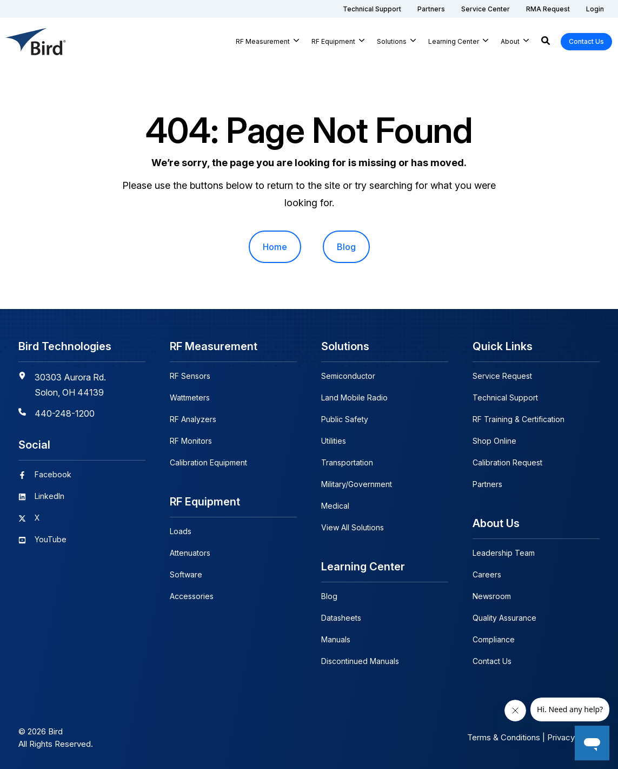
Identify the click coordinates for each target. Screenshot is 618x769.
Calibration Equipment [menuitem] (208, 462)
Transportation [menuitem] (347, 462)
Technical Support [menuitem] (505, 397)
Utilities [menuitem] (333, 440)
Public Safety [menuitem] (344, 419)
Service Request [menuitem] (502, 375)
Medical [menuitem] (335, 505)
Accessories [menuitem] (192, 596)
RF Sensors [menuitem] (190, 375)
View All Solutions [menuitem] (352, 527)
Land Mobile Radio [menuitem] (354, 397)
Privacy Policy (573, 737)
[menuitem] (372, 9)
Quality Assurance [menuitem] (504, 617)
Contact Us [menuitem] (492, 661)
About (510, 41)
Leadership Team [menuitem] (504, 552)
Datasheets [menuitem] (341, 617)
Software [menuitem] (186, 574)
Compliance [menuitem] (494, 639)
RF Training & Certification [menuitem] (518, 419)
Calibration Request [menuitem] (507, 462)
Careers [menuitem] (487, 574)
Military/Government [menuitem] (356, 484)
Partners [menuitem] (487, 484)
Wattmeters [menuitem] (190, 397)
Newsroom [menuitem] (492, 596)
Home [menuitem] (275, 246)
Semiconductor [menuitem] (348, 375)
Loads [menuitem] (180, 531)
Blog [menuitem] (346, 246)
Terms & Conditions (503, 737)
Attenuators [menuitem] (190, 552)
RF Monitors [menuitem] (191, 440)
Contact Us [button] (586, 41)
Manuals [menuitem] (335, 639)
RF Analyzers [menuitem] (193, 419)
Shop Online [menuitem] (494, 440)
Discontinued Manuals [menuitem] (360, 661)
